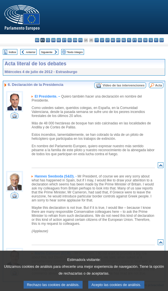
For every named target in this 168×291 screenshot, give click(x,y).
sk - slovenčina (145, 40)
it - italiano (97, 40)
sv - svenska (161, 40)
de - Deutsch (59, 40)
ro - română (140, 40)
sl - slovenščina (151, 40)
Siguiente (46, 52)
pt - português (134, 40)
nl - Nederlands (124, 40)
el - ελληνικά (69, 40)
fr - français (80, 40)
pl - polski (129, 40)
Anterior (31, 52)
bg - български (37, 40)
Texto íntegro (75, 52)
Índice (12, 52)
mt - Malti (118, 40)
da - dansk (53, 40)
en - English (75, 40)
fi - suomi (156, 40)
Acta (158, 85)
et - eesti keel (64, 40)
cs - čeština (48, 40)
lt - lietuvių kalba (107, 40)
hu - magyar (113, 40)
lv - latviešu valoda (102, 40)
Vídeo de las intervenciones (123, 85)
